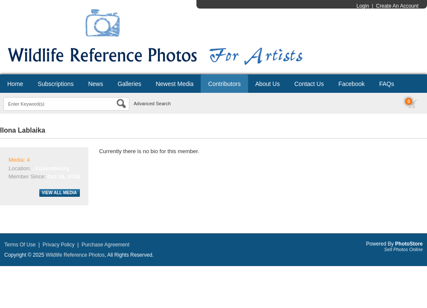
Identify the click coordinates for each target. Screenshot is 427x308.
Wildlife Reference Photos (75, 255)
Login (363, 6)
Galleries (129, 83)
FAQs (386, 83)
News (95, 83)
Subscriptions (55, 83)
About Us (267, 83)
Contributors (224, 83)
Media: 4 (19, 160)
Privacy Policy (59, 245)
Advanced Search (152, 103)
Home (15, 83)
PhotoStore (409, 244)
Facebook (351, 83)
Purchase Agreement (105, 245)
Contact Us (309, 83)
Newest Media (175, 83)
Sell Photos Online (403, 249)
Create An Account (397, 6)
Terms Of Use (19, 245)
